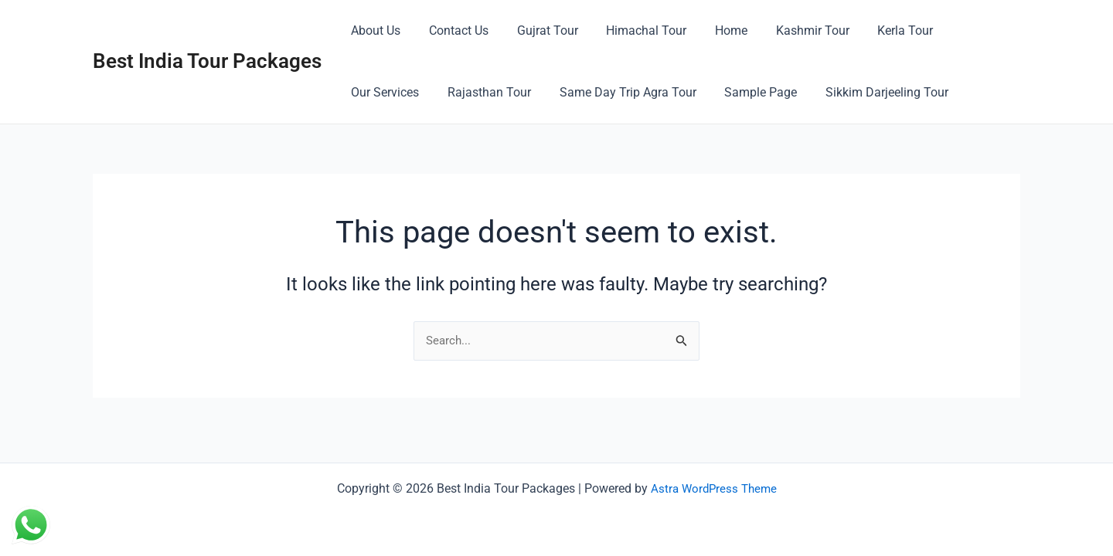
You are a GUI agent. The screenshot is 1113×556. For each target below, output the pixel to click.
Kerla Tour (882, 30)
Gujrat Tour (538, 30)
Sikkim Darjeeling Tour (777, 92)
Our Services (968, 30)
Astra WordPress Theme (713, 488)
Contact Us (453, 30)
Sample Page (655, 92)
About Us (374, 30)
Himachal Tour (634, 30)
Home (715, 30)
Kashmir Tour (792, 30)
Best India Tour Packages (207, 61)
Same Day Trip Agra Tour (526, 92)
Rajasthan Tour (391, 92)
